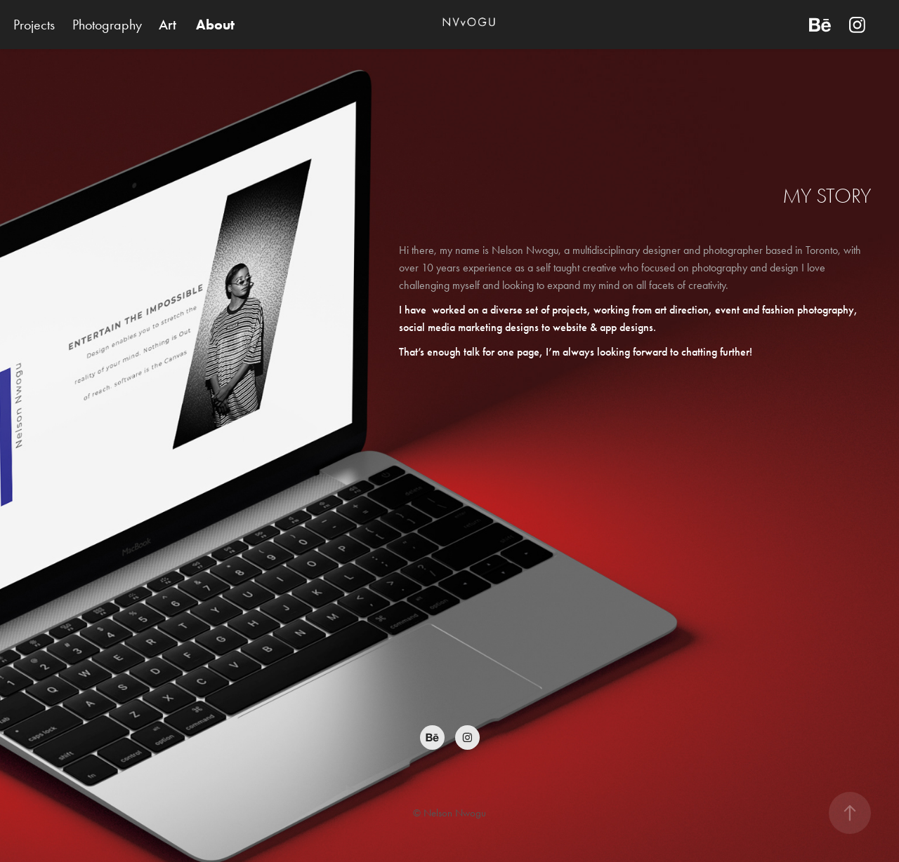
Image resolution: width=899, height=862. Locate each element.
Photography (107, 24)
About (215, 24)
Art (167, 24)
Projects (34, 24)
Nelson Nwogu (455, 813)
